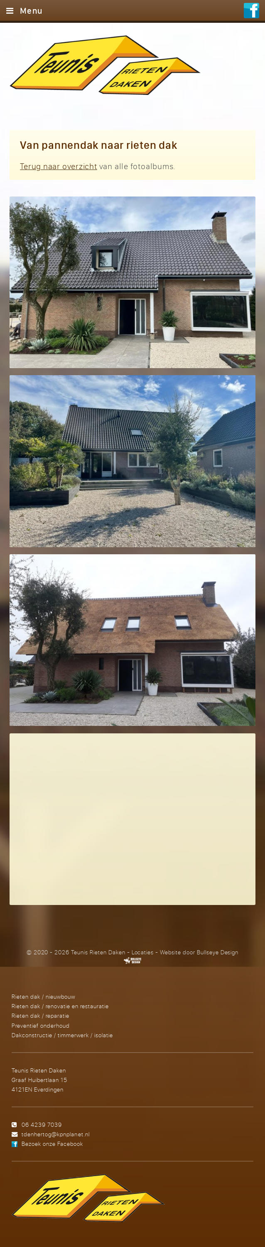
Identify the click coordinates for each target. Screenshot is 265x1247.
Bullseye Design (218, 952)
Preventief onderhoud (41, 1025)
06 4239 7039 (42, 1124)
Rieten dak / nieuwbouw (43, 996)
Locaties (143, 952)
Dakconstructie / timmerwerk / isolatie (62, 1035)
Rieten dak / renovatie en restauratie (60, 1006)
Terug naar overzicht (58, 166)
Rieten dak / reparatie (40, 1015)
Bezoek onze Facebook (52, 1144)
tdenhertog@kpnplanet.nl (55, 1134)
